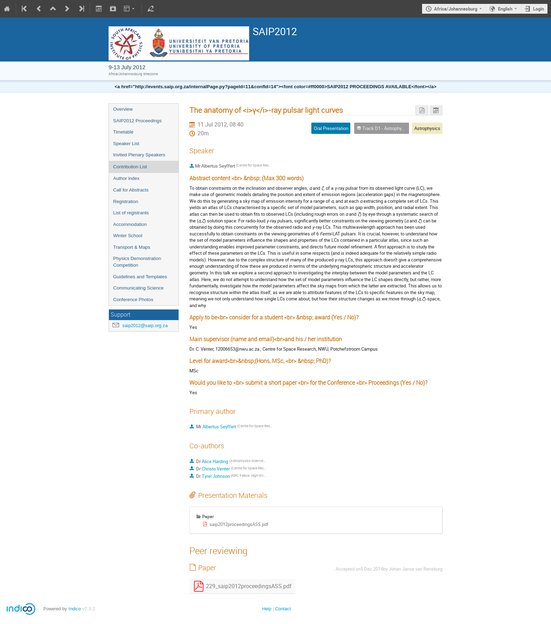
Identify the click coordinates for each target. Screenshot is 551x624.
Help (266, 609)
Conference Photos (133, 299)
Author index (126, 178)
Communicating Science (138, 288)
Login (538, 9)
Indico (75, 609)
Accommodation (130, 224)
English (505, 9)
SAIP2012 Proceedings (137, 120)
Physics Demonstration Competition (137, 262)
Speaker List (126, 143)
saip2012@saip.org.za (145, 326)
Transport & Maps (131, 247)
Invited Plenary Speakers (139, 154)
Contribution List (130, 166)
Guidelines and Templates (140, 276)
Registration (125, 201)
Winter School (127, 235)
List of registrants (131, 212)
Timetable (123, 132)
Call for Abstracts (131, 190)
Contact (283, 609)
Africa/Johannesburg (455, 9)
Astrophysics (427, 128)
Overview (123, 109)
